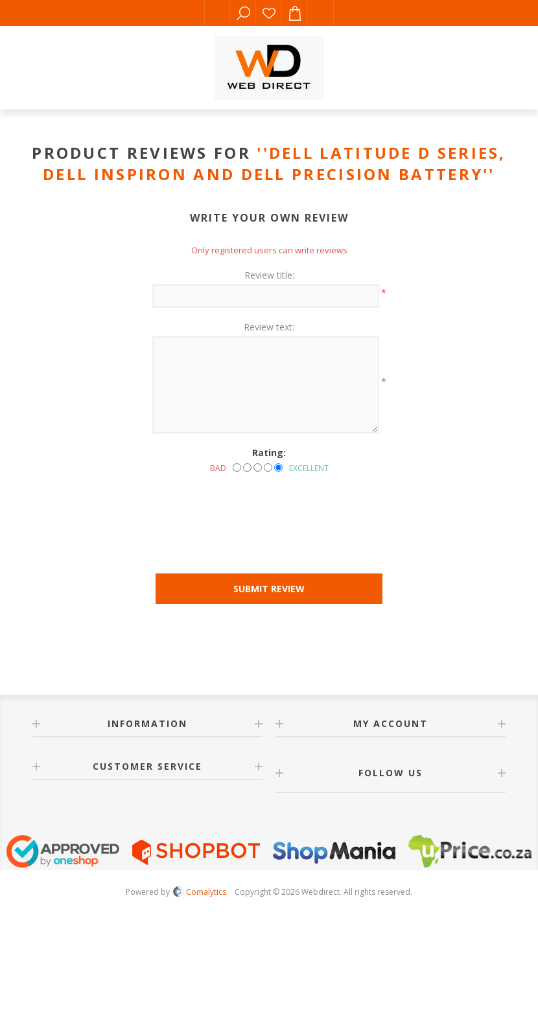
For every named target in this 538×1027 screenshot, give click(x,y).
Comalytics (199, 891)
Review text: (269, 327)
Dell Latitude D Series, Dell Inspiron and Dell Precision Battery (274, 163)
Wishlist (269, 13)
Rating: (269, 452)
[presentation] (269, 509)
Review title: (269, 275)
